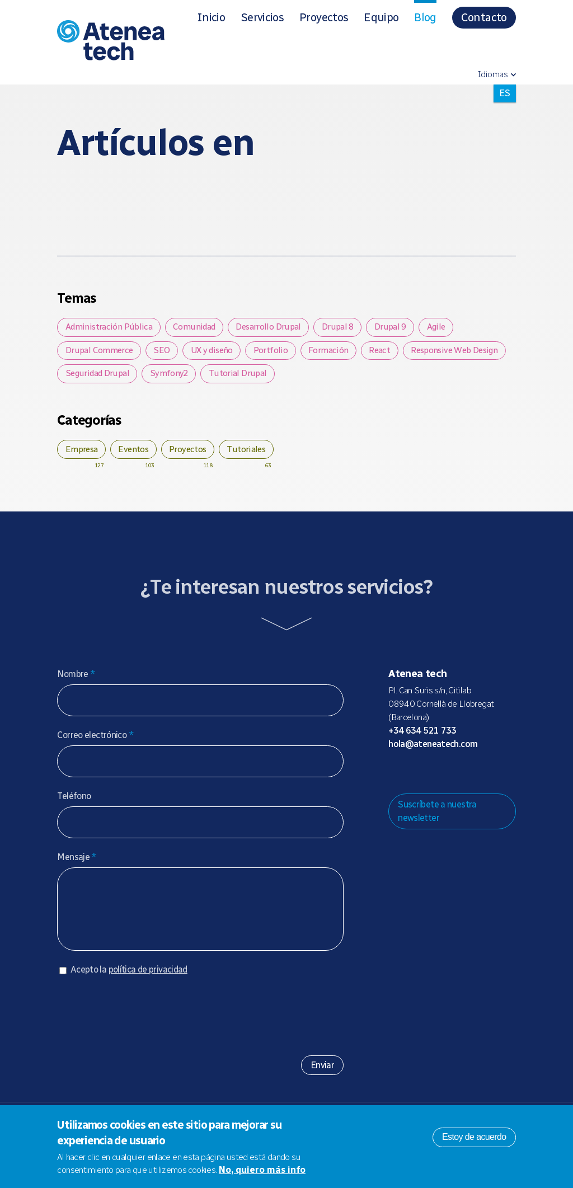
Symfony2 (288, 377)
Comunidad (198, 327)
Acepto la (129, 987)
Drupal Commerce (101, 353)
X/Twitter (450, 779)
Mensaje (76, 863)
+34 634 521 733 (422, 737)
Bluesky (432, 779)
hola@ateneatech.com (432, 750)
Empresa (84, 454)
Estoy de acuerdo (474, 1137)
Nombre (76, 680)
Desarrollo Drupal (275, 327)
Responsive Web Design (112, 377)
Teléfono (74, 802)
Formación (343, 353)
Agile (451, 327)
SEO (166, 353)
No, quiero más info (262, 1169)
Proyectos (323, 17)
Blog (425, 17)
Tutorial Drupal (359, 377)
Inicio (211, 17)
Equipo (381, 17)
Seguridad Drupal (213, 377)
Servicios (262, 17)
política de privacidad (148, 987)
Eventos (140, 454)
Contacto (484, 17)
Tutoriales (260, 454)
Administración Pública (110, 327)
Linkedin (486, 779)
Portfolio (282, 353)
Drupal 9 (403, 327)
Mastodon (414, 779)
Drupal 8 (347, 327)
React (398, 353)
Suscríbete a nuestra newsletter (437, 818)
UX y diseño (220, 353)
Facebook (468, 779)
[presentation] (142, 1028)
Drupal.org (396, 779)
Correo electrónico (95, 741)
